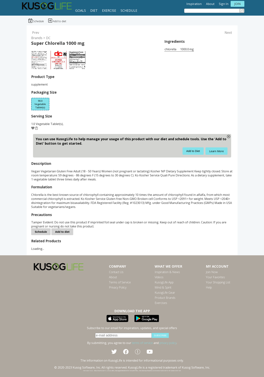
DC (48, 38)
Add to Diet (193, 151)
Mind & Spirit (163, 287)
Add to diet (62, 231)
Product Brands (165, 298)
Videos (159, 277)
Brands (36, 38)
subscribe (160, 335)
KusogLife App (164, 282)
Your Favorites (215, 277)
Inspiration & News (167, 272)
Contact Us (116, 272)
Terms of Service (120, 282)
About (210, 4)
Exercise (109, 10)
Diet (94, 10)
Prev (35, 32)
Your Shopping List (218, 282)
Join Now (212, 272)
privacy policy (167, 343)
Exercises (161, 303)
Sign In (223, 4)
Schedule (129, 10)
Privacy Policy (117, 287)
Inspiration (194, 4)
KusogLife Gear (165, 293)
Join (237, 4)
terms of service (142, 343)
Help (209, 287)
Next (228, 32)
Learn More (216, 151)
